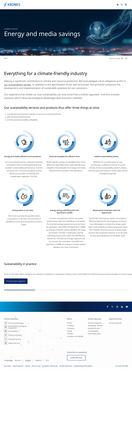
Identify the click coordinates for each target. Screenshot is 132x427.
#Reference (60, 323)
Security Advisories (65, 424)
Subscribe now (76, 416)
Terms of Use (36, 424)
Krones (60, 4)
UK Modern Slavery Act (50, 424)
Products (70, 384)
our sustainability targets (17, 84)
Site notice (7, 424)
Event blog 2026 (94, 392)
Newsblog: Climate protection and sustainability (95, 387)
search (118, 5)
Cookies (27, 424)
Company (70, 387)
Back (5, 58)
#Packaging (121, 331)
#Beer (69, 325)
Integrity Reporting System (83, 424)
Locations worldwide (75, 395)
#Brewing (82, 323)
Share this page (114, 58)
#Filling (113, 331)
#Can (115, 333)
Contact (70, 392)
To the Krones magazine (15, 291)
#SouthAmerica (97, 331)
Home (69, 381)
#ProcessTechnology (71, 323)
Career (69, 389)
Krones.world (114, 381)
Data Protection (18, 424)
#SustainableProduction (58, 325)
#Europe (53, 323)
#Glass (111, 333)
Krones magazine (95, 381)
